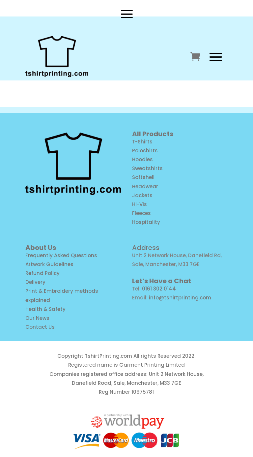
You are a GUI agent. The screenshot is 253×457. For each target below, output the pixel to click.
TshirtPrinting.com (108, 355)
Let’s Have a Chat (161, 281)
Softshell (143, 177)
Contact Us (40, 326)
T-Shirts (142, 141)
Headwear (145, 186)
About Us (40, 247)
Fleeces (141, 213)
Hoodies (142, 159)
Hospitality (146, 222)
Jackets (142, 195)
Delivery (35, 282)
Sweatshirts (147, 168)
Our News (37, 318)
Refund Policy (42, 273)
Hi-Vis (139, 204)
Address (145, 247)
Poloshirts (145, 150)
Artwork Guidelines (49, 264)
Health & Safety (45, 309)
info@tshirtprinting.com (180, 297)
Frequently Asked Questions (61, 255)
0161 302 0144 (159, 288)
